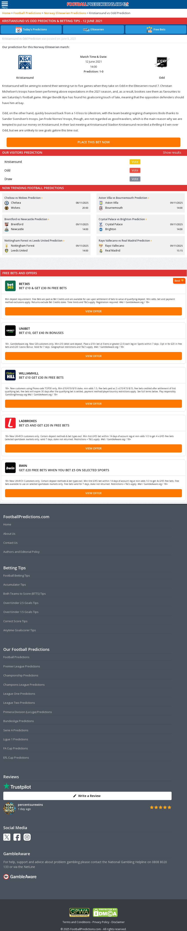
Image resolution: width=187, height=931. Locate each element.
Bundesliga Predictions (18, 721)
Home (6, 13)
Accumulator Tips (14, 585)
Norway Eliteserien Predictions (65, 13)
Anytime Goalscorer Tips (19, 630)
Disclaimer (118, 922)
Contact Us (10, 543)
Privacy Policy (101, 922)
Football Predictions (27, 13)
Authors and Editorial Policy (21, 552)
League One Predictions (19, 694)
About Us (9, 534)
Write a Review (86, 796)
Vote (135, 162)
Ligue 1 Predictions (15, 739)
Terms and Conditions (76, 922)
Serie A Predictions (15, 730)
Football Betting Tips (16, 575)
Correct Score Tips (15, 621)
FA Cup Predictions (15, 748)
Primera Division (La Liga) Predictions (27, 712)
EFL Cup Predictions (16, 758)
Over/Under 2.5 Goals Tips (21, 603)
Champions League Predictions (24, 685)
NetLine (29, 867)
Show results (172, 152)
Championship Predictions (20, 675)
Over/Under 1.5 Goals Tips (21, 612)
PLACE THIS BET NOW (94, 142)
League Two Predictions (19, 703)
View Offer (93, 311)
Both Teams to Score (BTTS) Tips (24, 594)
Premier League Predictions (21, 666)
